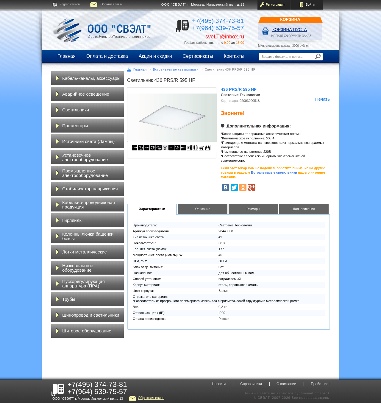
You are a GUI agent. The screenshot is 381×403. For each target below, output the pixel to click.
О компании (286, 384)
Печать (322, 99)
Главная (66, 56)
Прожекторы (75, 125)
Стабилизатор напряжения (90, 188)
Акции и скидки (155, 56)
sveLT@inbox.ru (224, 36)
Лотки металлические (84, 251)
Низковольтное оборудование (77, 268)
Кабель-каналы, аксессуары (91, 78)
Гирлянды (72, 220)
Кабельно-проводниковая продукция (88, 204)
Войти (310, 4)
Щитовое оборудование (86, 330)
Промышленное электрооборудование (85, 173)
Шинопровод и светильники (90, 315)
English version (70, 4)
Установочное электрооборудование (85, 157)
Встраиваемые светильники (176, 69)
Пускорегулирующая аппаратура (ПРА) (83, 283)
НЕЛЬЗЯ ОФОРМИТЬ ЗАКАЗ (291, 36)
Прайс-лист (320, 384)
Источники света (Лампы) (88, 141)
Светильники (75, 109)
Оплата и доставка (107, 56)
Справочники (251, 384)
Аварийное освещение (85, 94)
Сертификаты (198, 56)
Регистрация (275, 4)
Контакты (234, 56)
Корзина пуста (289, 29)
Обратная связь (112, 4)
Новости (219, 384)
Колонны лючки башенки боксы (87, 236)
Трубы (68, 299)
